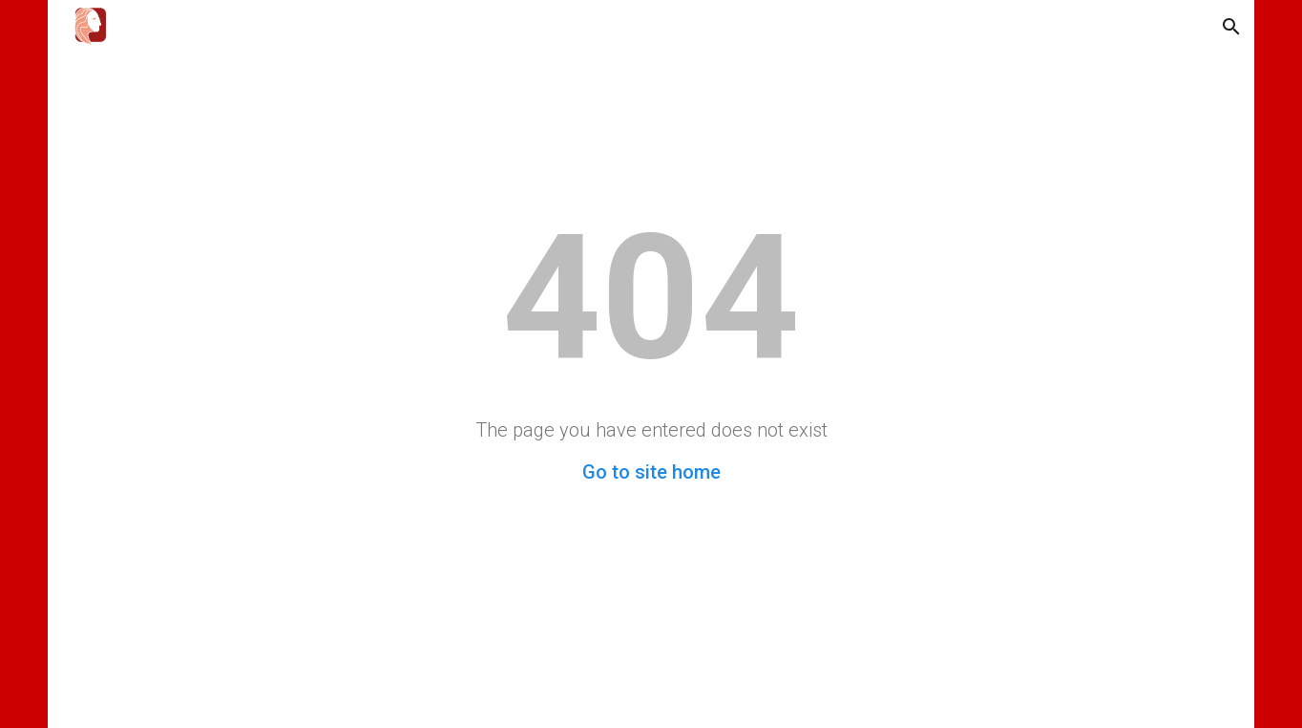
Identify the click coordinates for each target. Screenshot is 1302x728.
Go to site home (651, 471)
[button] (1231, 27)
